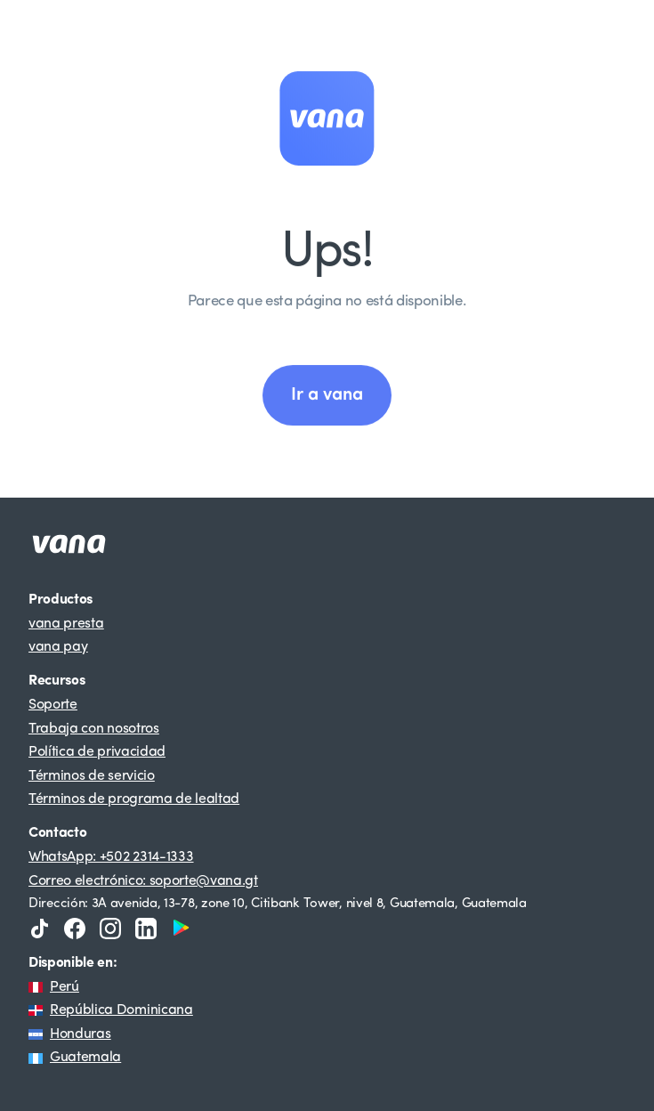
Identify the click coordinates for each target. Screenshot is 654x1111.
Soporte (52, 705)
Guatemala (85, 1057)
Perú (64, 987)
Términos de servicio (91, 776)
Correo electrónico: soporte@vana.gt (143, 881)
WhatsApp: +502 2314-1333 (110, 857)
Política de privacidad (97, 752)
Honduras (80, 1034)
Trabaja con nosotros (93, 729)
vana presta (65, 624)
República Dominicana (121, 1010)
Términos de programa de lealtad (133, 799)
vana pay (57, 647)
